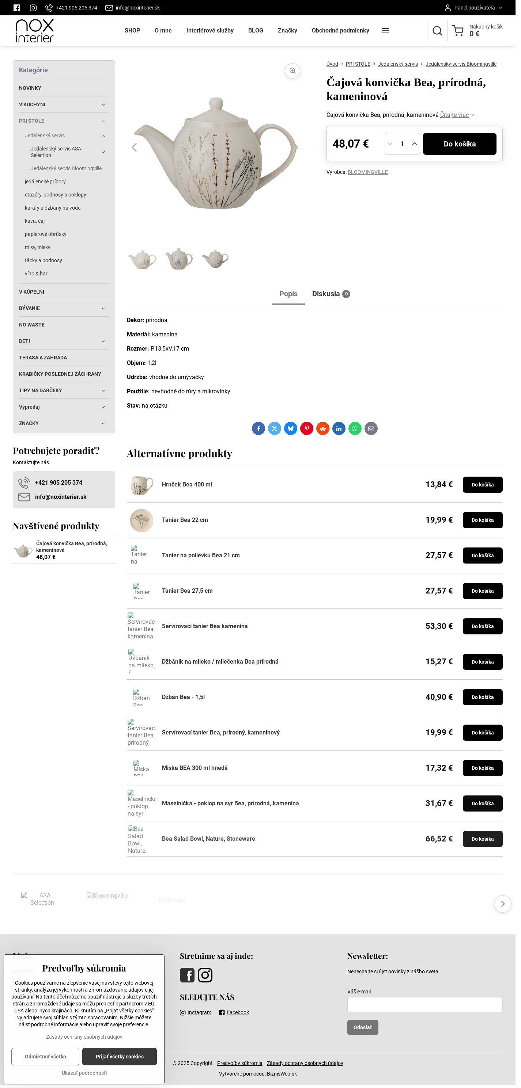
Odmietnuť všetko (45, 1072)
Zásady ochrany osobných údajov (305, 1063)
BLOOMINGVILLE (368, 172)
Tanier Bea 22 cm (185, 519)
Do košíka (460, 144)
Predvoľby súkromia (240, 1063)
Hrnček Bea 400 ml (187, 484)
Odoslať (363, 1027)
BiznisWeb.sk (282, 1074)
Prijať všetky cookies (120, 1072)
